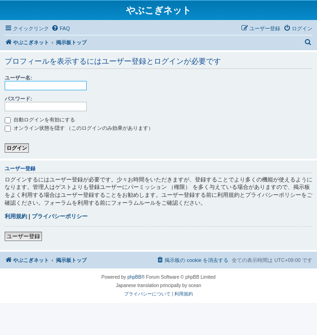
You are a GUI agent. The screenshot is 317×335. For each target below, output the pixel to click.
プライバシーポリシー (60, 216)
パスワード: (18, 98)
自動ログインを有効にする (40, 119)
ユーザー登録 (23, 236)
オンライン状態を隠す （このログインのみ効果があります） (79, 128)
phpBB (134, 277)
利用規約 (16, 216)
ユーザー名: (18, 77)
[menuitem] (60, 28)
